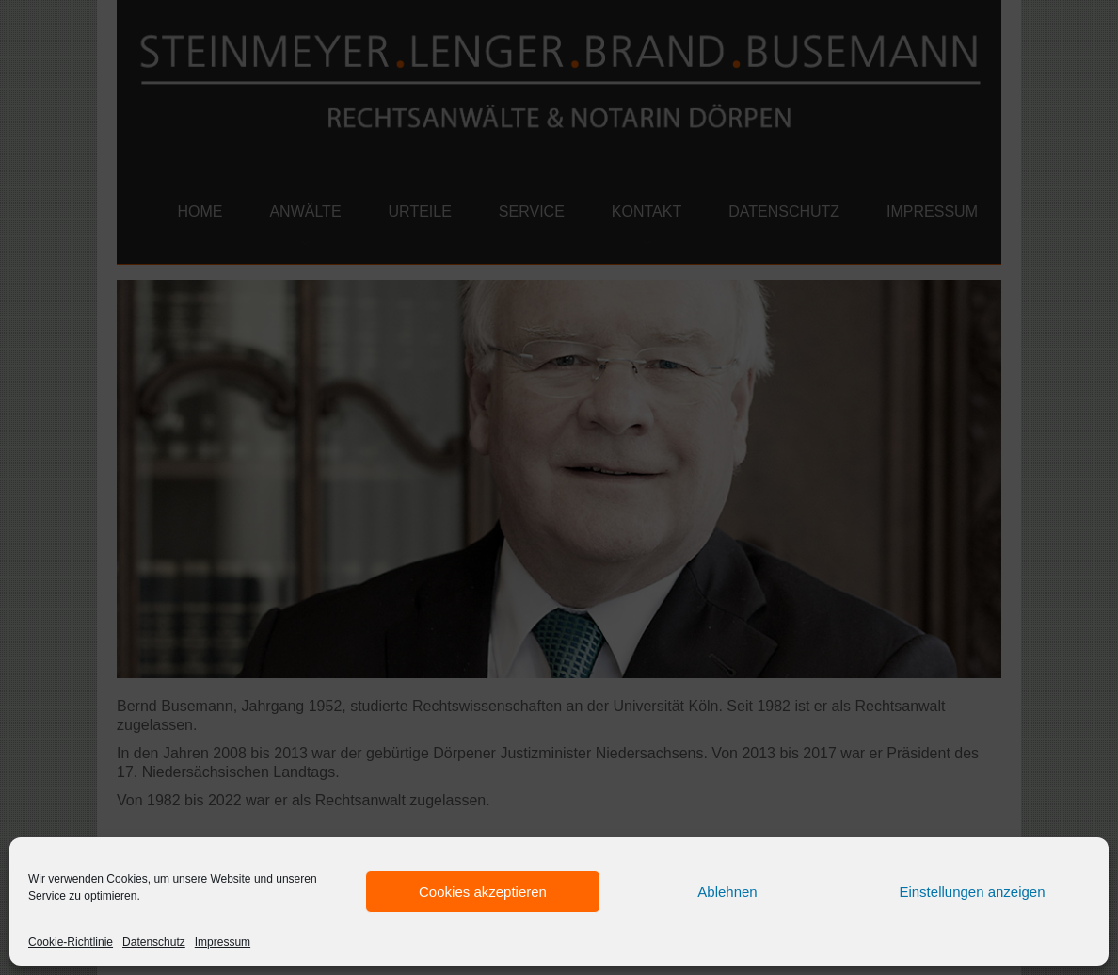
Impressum (222, 942)
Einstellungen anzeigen (972, 892)
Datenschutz (153, 942)
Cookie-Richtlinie (70, 942)
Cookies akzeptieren (483, 892)
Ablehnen (727, 892)
